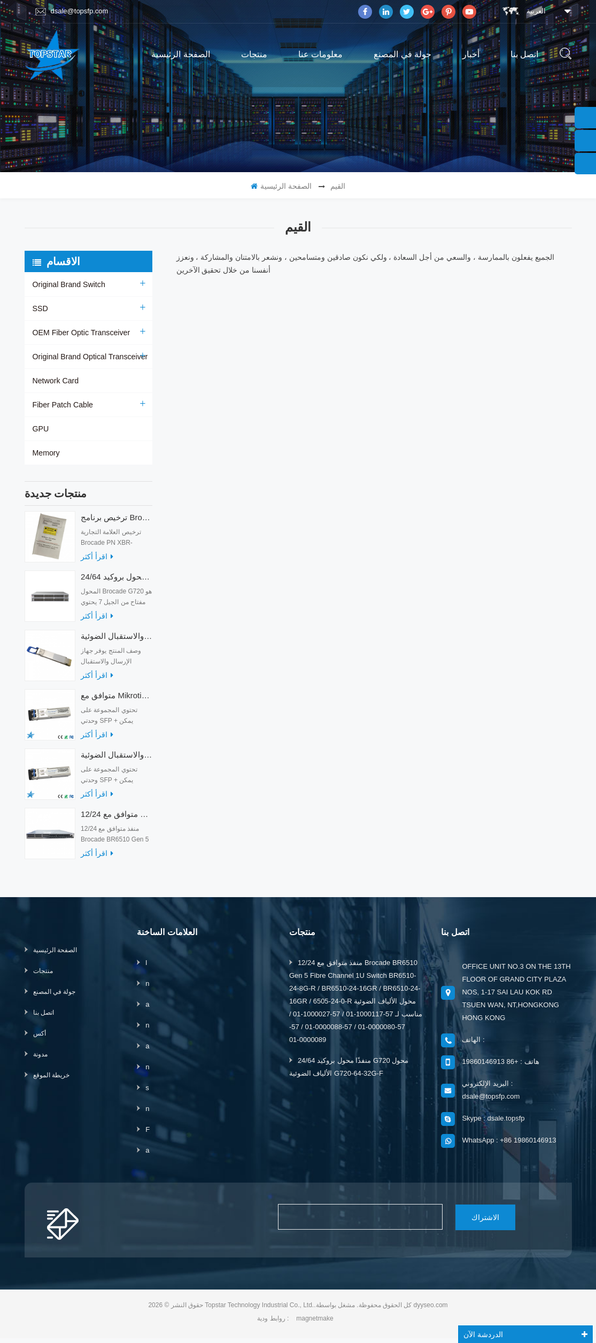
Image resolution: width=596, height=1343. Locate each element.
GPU (41, 428)
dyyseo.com (431, 1310)
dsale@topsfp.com (72, 11)
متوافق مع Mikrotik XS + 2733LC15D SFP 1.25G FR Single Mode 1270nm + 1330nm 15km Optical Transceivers (116, 700)
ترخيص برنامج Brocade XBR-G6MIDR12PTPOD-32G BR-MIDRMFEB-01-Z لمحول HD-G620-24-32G (116, 522)
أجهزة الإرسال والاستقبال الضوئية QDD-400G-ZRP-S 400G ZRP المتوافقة (116, 641)
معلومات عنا (320, 54)
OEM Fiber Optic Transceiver (81, 332)
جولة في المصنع (402, 54)
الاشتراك (482, 1222)
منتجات (254, 54)
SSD (40, 308)
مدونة (40, 1059)
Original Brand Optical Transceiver (89, 356)
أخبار (470, 54)
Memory (46, 453)
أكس (39, 1039)
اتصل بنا (524, 54)
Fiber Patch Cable (62, 404)
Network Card (56, 380)
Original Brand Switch (69, 284)
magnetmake (314, 1323)
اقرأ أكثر (97, 562)
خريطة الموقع (51, 1080)
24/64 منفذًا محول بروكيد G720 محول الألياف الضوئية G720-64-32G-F (116, 581)
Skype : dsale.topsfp (493, 1124)
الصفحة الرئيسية (180, 54)
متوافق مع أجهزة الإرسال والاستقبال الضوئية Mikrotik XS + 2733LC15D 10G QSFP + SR (116, 760)
